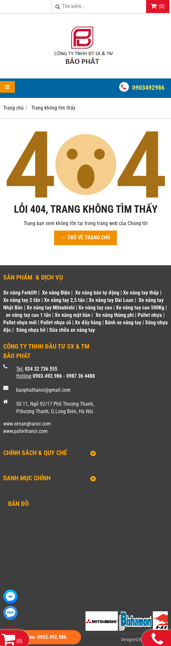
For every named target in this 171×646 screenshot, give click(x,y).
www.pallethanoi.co (23, 431)
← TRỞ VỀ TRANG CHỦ (85, 237)
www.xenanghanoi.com (27, 424)
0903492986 (148, 87)
